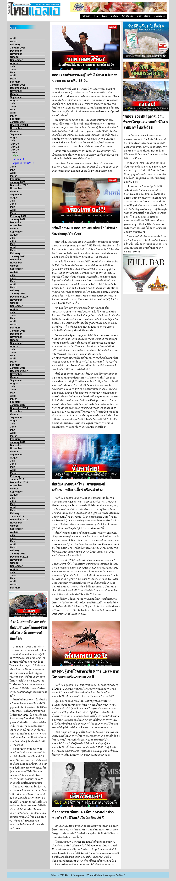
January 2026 (17, 47)
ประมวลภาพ (159, 16)
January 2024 (17, 122)
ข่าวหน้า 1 (18, 159)
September (16, 60)
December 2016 (19, 408)
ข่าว (96, 16)
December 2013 (19, 519)
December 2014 (19, 482)
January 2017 (17, 405)
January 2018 (17, 367)
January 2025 (17, 84)
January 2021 (17, 256)
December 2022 (19, 185)
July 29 (15, 143)
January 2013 (17, 553)
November (16, 53)
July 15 (15, 149)
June (13, 69)
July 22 (15, 146)
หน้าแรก (86, 16)
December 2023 (19, 125)
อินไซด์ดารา (127, 16)
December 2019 (19, 296)
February (15, 44)
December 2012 (19, 556)
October (14, 57)
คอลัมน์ (114, 16)
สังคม (104, 16)
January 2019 (17, 330)
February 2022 (18, 216)
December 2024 (19, 88)
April (13, 38)
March (13, 41)
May (12, 72)
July (12, 66)
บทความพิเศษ (143, 16)
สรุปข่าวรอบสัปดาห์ (23, 163)
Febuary (14, 290)
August (14, 63)
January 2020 (17, 293)
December (16, 50)
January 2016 (17, 442)
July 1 (14, 155)
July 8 (14, 152)
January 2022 (17, 219)
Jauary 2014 (17, 516)
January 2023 (17, 182)
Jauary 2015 (17, 479)
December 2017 (19, 371)
